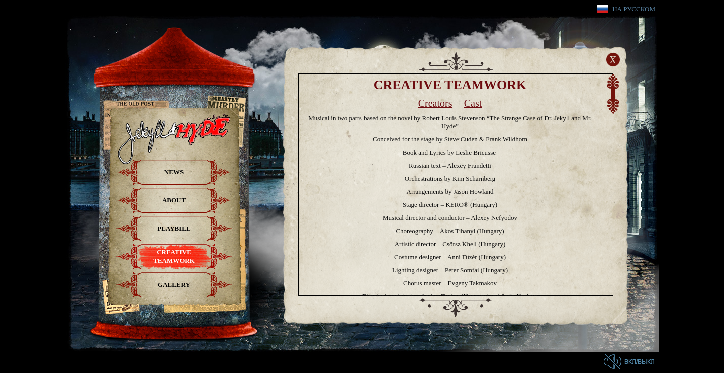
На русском (633, 9)
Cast (473, 103)
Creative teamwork (174, 256)
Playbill (173, 228)
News (174, 172)
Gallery (174, 284)
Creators (435, 103)
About (174, 200)
